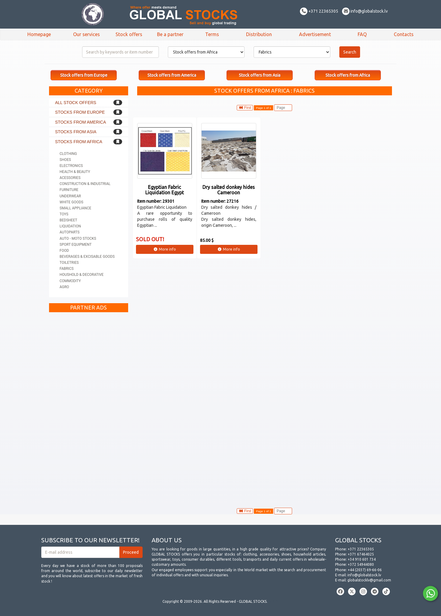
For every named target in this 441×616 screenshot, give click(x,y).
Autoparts (69, 232)
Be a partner (170, 34)
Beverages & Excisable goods (87, 256)
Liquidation (70, 226)
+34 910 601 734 (362, 559)
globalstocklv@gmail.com (369, 580)
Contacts (404, 34)
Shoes (65, 160)
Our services (86, 34)
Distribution (259, 34)
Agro (64, 287)
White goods (71, 202)
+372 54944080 (361, 564)
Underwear (70, 196)
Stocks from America (80, 122)
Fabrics (67, 268)
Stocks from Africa (78, 141)
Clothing (68, 154)
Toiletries (69, 262)
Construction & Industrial (85, 184)
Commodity (70, 281)
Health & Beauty (75, 172)
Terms (212, 34)
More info (164, 249)
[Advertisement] (88, 405)
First (245, 108)
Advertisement (315, 34)
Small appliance (75, 208)
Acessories (70, 178)
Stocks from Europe (80, 112)
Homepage (39, 34)
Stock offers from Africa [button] (347, 75)
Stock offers (129, 34)
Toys (64, 214)
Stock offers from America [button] (171, 75)
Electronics (71, 166)
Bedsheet (68, 220)
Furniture (69, 190)
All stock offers (75, 102)
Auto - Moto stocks (78, 238)
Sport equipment (75, 244)
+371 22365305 (319, 11)
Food (64, 250)
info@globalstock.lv (365, 11)
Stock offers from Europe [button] (83, 75)
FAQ (362, 34)
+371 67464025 (361, 554)
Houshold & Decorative (81, 275)
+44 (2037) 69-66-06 (365, 570)
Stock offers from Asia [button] (259, 75)
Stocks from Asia (75, 131)
